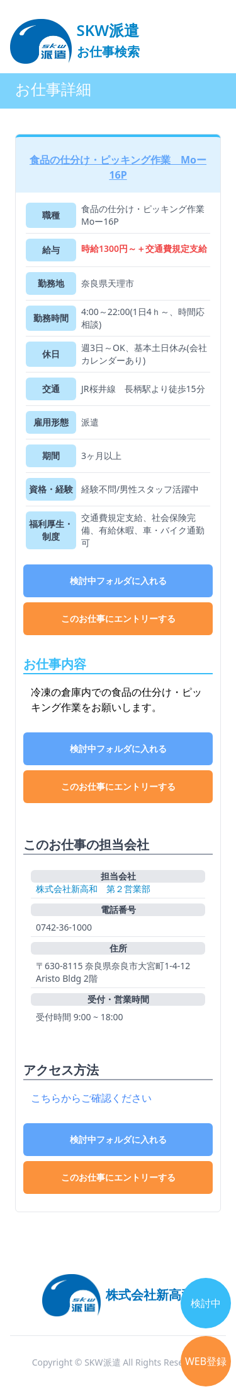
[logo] (75, 35)
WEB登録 (206, 1361)
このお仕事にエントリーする (118, 618)
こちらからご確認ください (91, 1098)
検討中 (206, 1303)
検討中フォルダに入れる (118, 581)
